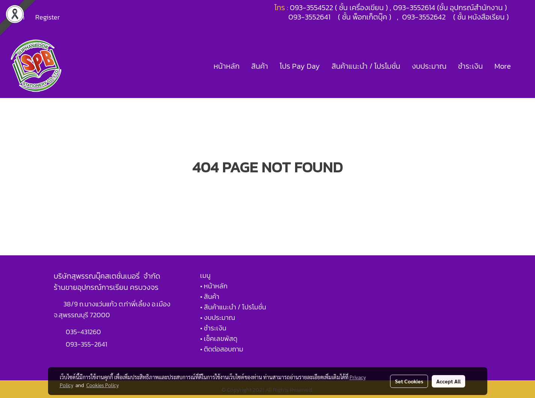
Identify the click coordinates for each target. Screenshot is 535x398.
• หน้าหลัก (214, 286)
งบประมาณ (429, 66)
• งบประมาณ (217, 317)
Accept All (448, 381)
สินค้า (259, 66)
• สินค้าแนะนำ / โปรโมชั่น (233, 307)
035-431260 (84, 332)
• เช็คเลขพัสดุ (218, 338)
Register (47, 17)
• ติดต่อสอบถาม (221, 349)
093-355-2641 (86, 344)
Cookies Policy (102, 384)
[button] (523, 66)
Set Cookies (409, 381)
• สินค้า (209, 296)
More (502, 66)
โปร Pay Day (300, 66)
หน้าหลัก (227, 66)
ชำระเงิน (470, 66)
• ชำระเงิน (213, 328)
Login (16, 17)
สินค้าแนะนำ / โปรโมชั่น (366, 66)
